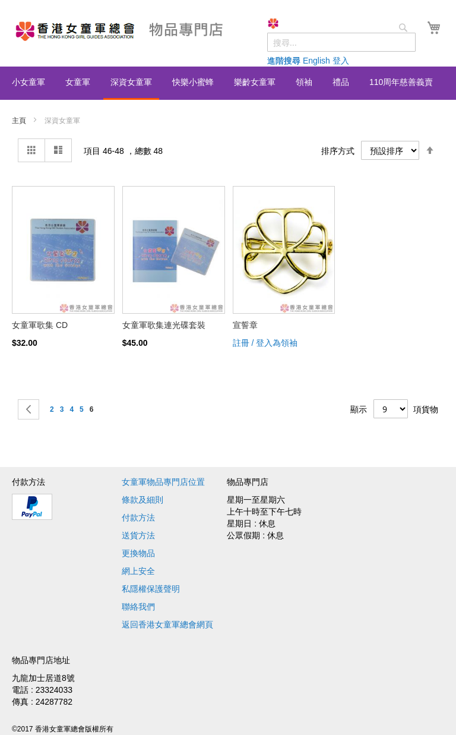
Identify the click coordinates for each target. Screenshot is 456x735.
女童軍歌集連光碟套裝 (163, 325)
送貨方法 (138, 535)
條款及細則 (142, 499)
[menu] (228, 83)
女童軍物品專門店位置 (163, 482)
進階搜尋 (283, 60)
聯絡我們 (138, 606)
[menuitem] (28, 82)
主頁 (20, 120)
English (316, 60)
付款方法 (138, 517)
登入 (340, 60)
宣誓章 (245, 325)
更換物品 (138, 553)
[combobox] (341, 42)
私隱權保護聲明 (151, 589)
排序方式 (337, 151)
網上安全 (138, 571)
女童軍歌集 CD (40, 325)
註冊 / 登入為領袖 (265, 343)
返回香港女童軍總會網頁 (167, 624)
